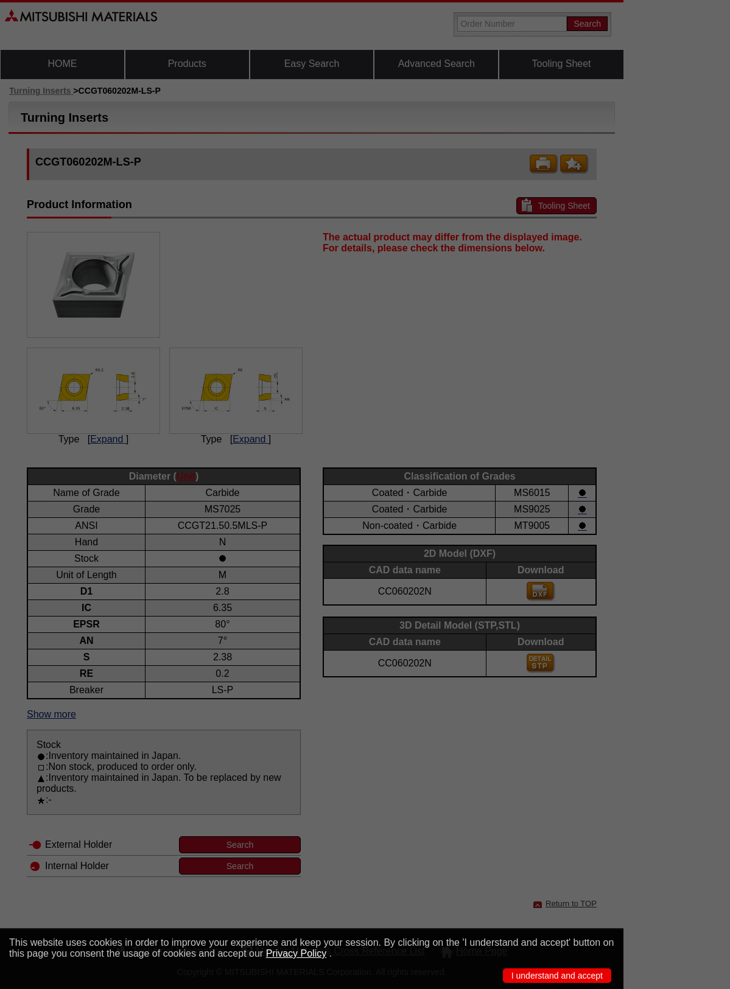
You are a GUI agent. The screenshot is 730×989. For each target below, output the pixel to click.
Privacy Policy (296, 953)
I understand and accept (557, 975)
